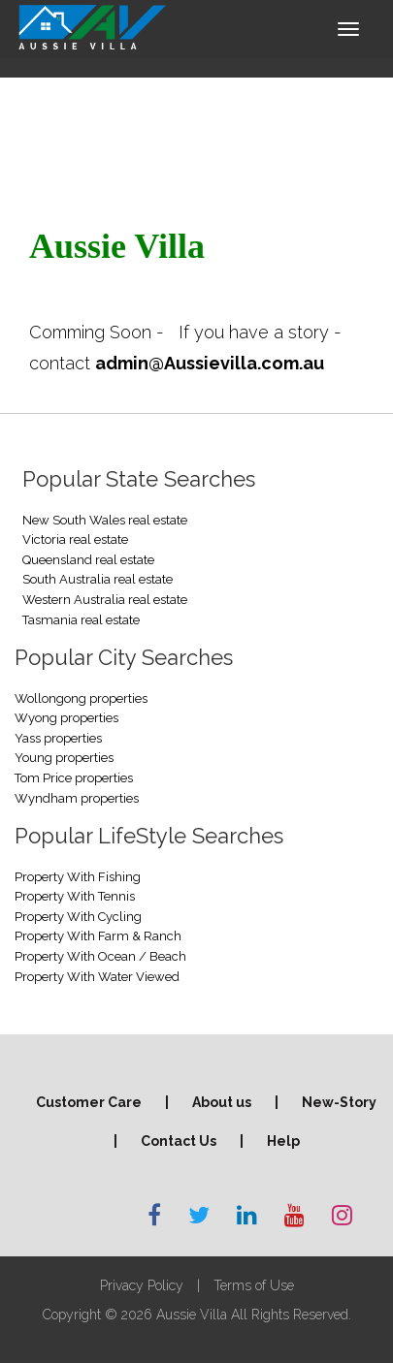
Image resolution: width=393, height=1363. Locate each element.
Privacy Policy (141, 1285)
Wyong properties (66, 718)
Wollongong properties (81, 698)
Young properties (64, 757)
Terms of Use (253, 1285)
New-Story (339, 1102)
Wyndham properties (77, 798)
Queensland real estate (88, 560)
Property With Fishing (78, 877)
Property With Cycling (78, 916)
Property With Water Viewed (97, 976)
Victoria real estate (75, 539)
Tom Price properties (74, 778)
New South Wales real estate (104, 520)
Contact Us (178, 1141)
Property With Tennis (75, 896)
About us (221, 1102)
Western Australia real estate (104, 599)
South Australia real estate (97, 579)
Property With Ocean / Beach (100, 956)
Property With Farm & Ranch (98, 936)
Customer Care (89, 1102)
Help (283, 1141)
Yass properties (58, 738)
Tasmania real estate (81, 620)
